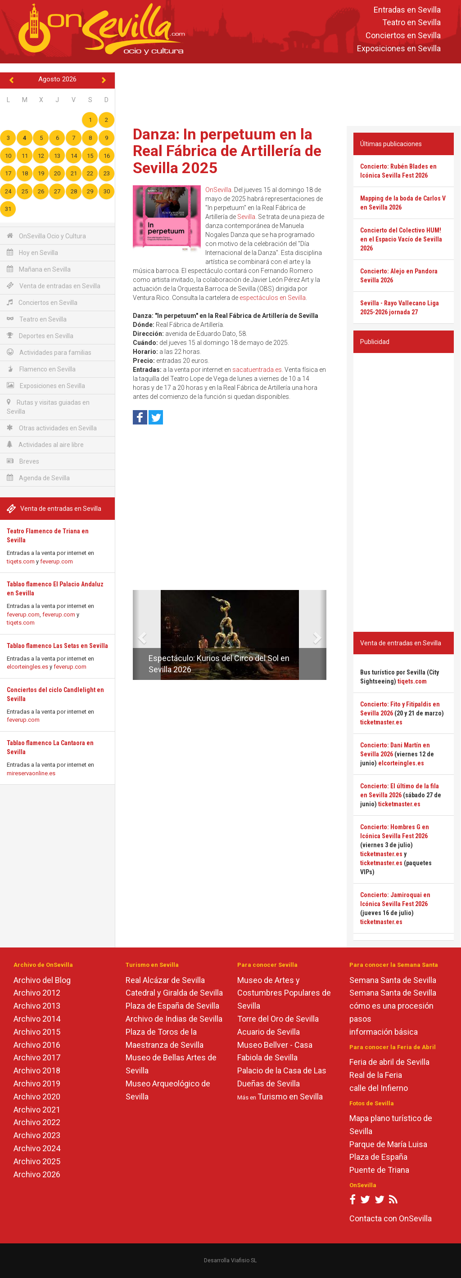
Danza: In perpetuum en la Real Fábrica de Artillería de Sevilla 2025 (227, 151)
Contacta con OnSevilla (390, 1218)
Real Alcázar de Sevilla (165, 980)
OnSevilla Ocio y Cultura (46, 236)
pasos (360, 1018)
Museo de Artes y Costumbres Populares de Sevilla (284, 993)
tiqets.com (21, 561)
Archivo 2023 (37, 1135)
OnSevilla (218, 189)
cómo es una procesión (391, 1005)
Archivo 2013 (37, 1005)
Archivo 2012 (37, 992)
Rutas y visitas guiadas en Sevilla (48, 406)
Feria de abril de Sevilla (389, 1062)
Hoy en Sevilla (32, 252)
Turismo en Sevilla (290, 1096)
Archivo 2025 (37, 1161)
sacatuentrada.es (257, 369)
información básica (383, 1032)
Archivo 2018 (37, 1070)
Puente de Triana (379, 1170)
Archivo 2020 (37, 1096)
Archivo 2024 (37, 1148)
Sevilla (246, 216)
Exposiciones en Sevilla (399, 48)
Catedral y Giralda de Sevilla (174, 992)
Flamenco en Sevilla (41, 369)
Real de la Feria (375, 1075)
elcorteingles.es (27, 666)
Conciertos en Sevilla (403, 35)
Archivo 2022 (37, 1122)
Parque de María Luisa (388, 1144)
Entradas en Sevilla (407, 9)
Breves (23, 461)
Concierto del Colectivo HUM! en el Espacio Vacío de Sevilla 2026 (401, 239)
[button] (136, 635)
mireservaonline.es (31, 773)
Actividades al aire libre (45, 444)
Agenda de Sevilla (38, 478)
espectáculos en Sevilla (273, 297)
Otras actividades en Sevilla (52, 428)
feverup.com (56, 561)
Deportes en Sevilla (40, 336)
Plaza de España (378, 1157)
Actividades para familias (49, 352)
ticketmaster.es (381, 722)
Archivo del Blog (42, 980)
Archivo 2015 (37, 1032)
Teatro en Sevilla (411, 22)
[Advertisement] (290, 92)
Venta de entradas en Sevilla (53, 286)
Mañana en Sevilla (39, 269)
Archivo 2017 (37, 1057)
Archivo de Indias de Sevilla (174, 1018)
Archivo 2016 (37, 1045)
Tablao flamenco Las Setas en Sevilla (57, 645)
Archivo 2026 (37, 1174)
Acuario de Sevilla (268, 1032)
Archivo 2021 (37, 1109)
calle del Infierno (378, 1088)
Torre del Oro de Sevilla (278, 1018)
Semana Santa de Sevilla (392, 980)
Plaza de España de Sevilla (172, 1005)
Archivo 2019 (37, 1083)
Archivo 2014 (37, 1018)
